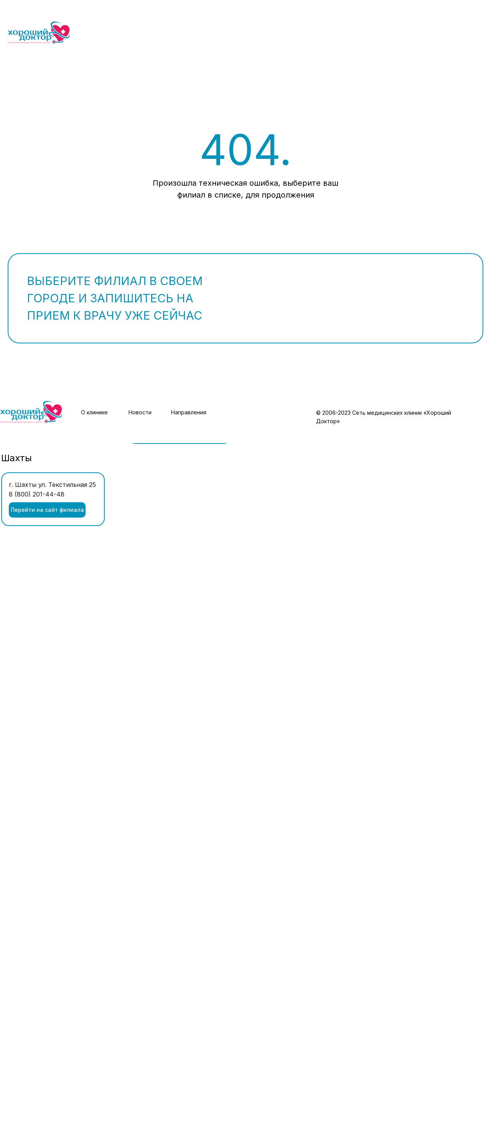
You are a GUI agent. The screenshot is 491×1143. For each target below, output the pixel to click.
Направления (188, 412)
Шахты (16, 457)
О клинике (94, 412)
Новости (140, 412)
